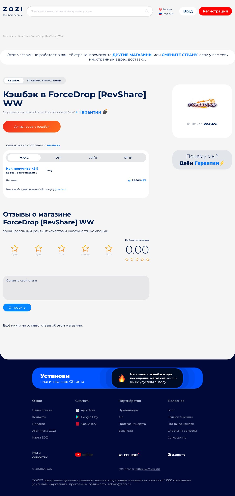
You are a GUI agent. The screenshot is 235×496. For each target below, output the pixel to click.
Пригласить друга (132, 424)
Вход (188, 11)
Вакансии (126, 430)
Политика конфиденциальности (139, 469)
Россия (165, 9)
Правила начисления (44, 80)
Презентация (129, 410)
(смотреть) (60, 189)
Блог (171, 410)
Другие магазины (133, 55)
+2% (143, 180)
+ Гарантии (88, 112)
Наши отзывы (42, 410)
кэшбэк (14, 80)
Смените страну (180, 55)
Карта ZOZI (40, 437)
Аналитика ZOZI (44, 430)
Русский (166, 13)
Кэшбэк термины (180, 417)
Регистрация (215, 11)
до (129, 180)
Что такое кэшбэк (181, 424)
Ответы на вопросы (182, 430)
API (121, 417)
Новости (38, 424)
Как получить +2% (22, 170)
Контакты (39, 417)
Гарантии (207, 163)
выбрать (53, 145)
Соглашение (177, 437)
